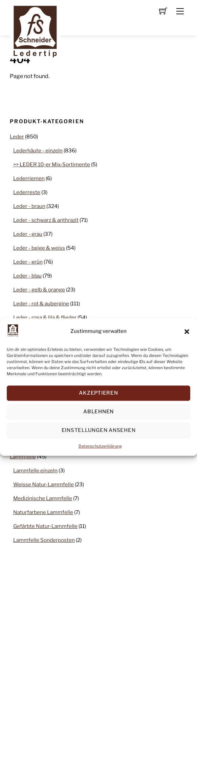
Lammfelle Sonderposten (44, 540)
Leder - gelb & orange (39, 289)
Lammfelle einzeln (35, 470)
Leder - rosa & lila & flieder (44, 317)
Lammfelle (23, 456)
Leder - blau (27, 275)
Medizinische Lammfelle (42, 498)
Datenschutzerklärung (100, 446)
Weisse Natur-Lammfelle (43, 484)
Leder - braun (29, 206)
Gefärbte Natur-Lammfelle (45, 526)
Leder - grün (28, 262)
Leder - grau (27, 234)
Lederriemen (29, 178)
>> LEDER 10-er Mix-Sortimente (51, 164)
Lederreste (26, 192)
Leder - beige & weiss (39, 248)
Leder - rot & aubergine (41, 303)
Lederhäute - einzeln (38, 150)
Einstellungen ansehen (99, 431)
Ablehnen (98, 412)
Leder (17, 136)
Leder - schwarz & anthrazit (46, 220)
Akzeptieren (98, 393)
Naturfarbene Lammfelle (43, 512)
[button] (186, 331)
